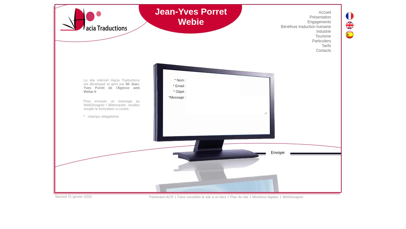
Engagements (319, 22)
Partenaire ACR (161, 197)
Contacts (323, 50)
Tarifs (326, 46)
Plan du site (239, 197)
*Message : (177, 97)
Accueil (325, 12)
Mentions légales (265, 197)
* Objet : (180, 92)
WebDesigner (292, 197)
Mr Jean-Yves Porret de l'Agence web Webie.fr (112, 88)
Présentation (320, 17)
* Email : (179, 86)
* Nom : (180, 80)
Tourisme (323, 36)
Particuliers (321, 41)
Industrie (323, 31)
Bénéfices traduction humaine (306, 26)
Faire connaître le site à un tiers (201, 197)
